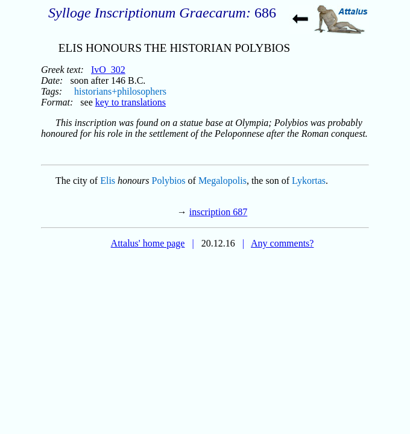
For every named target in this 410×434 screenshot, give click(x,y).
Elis (107, 180)
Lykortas (309, 180)
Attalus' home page (148, 243)
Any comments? (282, 243)
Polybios (169, 180)
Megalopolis (222, 180)
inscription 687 (218, 212)
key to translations (130, 102)
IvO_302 (108, 69)
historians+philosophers (120, 91)
